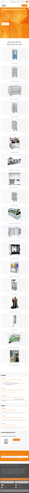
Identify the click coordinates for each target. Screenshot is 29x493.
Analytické (5, 487)
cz (2, 1)
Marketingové (20, 487)
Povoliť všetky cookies (14, 479)
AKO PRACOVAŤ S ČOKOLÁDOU (9, 425)
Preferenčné (20, 485)
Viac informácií (16, 439)
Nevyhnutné (6, 485)
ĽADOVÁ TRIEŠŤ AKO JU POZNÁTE (9, 409)
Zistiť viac (5, 23)
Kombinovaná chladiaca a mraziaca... (8, 436)
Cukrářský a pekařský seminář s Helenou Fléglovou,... (13, 397)
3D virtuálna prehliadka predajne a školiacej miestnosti (13, 389)
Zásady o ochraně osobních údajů (17, 458)
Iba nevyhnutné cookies (7, 482)
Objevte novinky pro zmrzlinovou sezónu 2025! (11, 379)
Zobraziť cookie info (14, 490)
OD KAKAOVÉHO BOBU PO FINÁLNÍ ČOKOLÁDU (12, 417)
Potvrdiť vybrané (21, 482)
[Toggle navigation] (24, 5)
